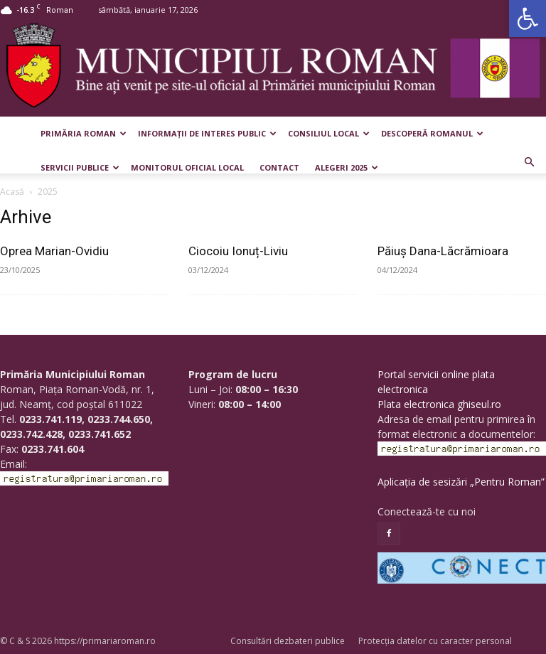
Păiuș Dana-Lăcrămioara (443, 251)
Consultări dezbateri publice (287, 641)
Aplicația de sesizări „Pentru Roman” (461, 481)
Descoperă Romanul (432, 133)
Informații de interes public (207, 133)
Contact (279, 167)
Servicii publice (80, 167)
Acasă (12, 192)
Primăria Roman (84, 133)
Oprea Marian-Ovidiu (54, 251)
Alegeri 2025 (346, 167)
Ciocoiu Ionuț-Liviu (238, 251)
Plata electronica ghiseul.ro (439, 404)
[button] (527, 18)
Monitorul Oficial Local (187, 167)
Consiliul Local (329, 133)
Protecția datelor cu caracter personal (435, 641)
